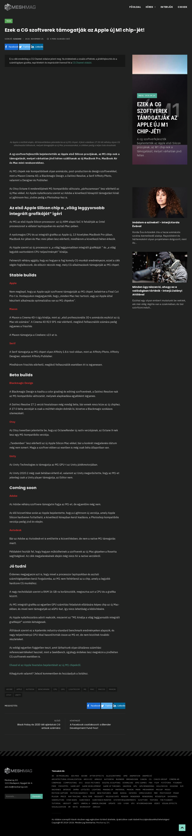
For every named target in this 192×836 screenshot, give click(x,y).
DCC (81, 782)
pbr (156, 793)
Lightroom (74, 689)
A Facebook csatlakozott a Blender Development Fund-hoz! (90, 726)
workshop (85, 807)
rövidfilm (160, 796)
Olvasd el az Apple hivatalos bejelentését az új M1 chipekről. (45, 665)
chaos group (160, 779)
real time (87, 796)
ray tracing (74, 796)
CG (150, 779)
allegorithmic (113, 776)
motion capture (60, 793)
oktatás (133, 793)
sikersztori (58, 800)
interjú (67, 789)
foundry (177, 782)
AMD (125, 776)
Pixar (176, 793)
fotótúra (166, 782)
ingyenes (56, 789)
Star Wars (71, 800)
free (54, 786)
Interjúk (167, 7)
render (124, 796)
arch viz (88, 779)
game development (91, 786)
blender (120, 779)
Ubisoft (67, 803)
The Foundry (166, 800)
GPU (63, 689)
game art (75, 786)
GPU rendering (146, 786)
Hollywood (162, 786)
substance (84, 800)
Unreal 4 (85, 803)
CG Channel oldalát (82, 62)
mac (92, 689)
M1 (85, 689)
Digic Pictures (92, 782)
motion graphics (79, 793)
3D (53, 776)
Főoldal (135, 7)
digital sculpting (111, 782)
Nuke (115, 793)
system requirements (125, 800)
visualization (59, 807)
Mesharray (148, 789)
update (111, 803)
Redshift (99, 796)
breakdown (132, 779)
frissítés (63, 786)
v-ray (126, 803)
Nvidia (123, 793)
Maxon (112, 689)
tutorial (56, 803)
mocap (159, 789)
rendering (147, 796)
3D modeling (62, 776)
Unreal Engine (99, 803)
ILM (181, 786)
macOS (101, 689)
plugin (55, 796)
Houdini (174, 786)
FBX (150, 782)
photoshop (165, 793)
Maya (138, 789)
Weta (75, 807)
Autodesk (109, 779)
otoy (8, 695)
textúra (154, 800)
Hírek (151, 7)
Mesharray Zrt (102, 822)
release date (112, 796)
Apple (19, 689)
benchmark (43, 689)
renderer (135, 796)
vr (69, 807)
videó (157, 803)
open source (145, 793)
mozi (92, 793)
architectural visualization (66, 779)
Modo (167, 789)
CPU (55, 689)
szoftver (143, 800)
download (128, 782)
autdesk (30, 689)
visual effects (169, 803)
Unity (18, 695)
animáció (147, 776)
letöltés (85, 789)
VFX (132, 803)
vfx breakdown (144, 803)
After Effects (97, 776)
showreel (173, 796)
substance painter (101, 800)
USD (119, 803)
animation (135, 776)
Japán (76, 789)
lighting (96, 789)
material (120, 789)
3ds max (75, 776)
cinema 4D (174, 779)
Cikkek (182, 7)
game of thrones (112, 786)
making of (108, 789)
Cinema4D (56, 782)
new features (104, 793)
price (63, 796)
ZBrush (96, 807)
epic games (141, 782)
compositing (70, 782)
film (156, 782)
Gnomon (127, 786)
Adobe (9, 689)
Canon (143, 779)
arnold (98, 779)
